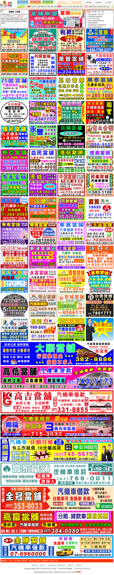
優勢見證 (89, 2)
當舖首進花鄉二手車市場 (95, 14)
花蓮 (80, 6)
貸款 (103, 12)
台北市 (33, 6)
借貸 (10, 561)
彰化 (70, 6)
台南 (98, 6)
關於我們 (35, 565)
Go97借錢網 (16, 561)
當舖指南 (38, 561)
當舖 (88, 12)
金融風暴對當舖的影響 (95, 16)
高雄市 (91, 6)
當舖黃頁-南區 (35, 568)
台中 (67, 6)
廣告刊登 (42, 565)
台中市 (63, 6)
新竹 (45, 6)
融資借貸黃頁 (61, 565)
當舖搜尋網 (45, 561)
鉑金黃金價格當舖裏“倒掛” (96, 21)
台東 (108, 6)
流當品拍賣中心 (77, 2)
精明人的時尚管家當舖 (95, 27)
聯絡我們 (70, 565)
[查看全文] (20, 16)
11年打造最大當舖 (93, 19)
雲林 (77, 6)
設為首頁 (98, 2)
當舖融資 (24, 561)
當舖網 (52, 561)
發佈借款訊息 (62, 2)
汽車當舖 (31, 561)
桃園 (42, 6)
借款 (99, 12)
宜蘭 (55, 6)
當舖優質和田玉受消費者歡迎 (97, 25)
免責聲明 (78, 565)
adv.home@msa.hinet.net (82, 568)
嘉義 (101, 6)
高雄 (94, 6)
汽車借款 (94, 12)
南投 (74, 6)
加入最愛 (108, 2)
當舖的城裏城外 (93, 23)
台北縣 (38, 6)
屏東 (104, 6)
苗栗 (48, 6)
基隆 (52, 6)
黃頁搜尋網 (51, 565)
